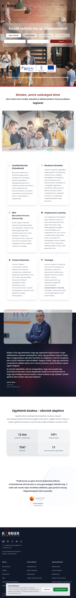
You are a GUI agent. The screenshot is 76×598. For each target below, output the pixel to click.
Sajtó (3, 578)
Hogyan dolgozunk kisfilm (34, 578)
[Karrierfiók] (67, 5)
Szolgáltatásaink (31, 566)
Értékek (4, 570)
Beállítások (47, 589)
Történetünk (5, 574)
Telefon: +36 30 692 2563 (9, 554)
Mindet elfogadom (60, 589)
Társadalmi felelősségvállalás (10, 582)
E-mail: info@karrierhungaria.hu (11, 551)
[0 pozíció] (61, 5)
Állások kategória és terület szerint (62, 582)
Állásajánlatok (56, 566)
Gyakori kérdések (32, 570)
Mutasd (61, 41)
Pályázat (4, 585)
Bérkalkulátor (31, 574)
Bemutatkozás (6, 566)
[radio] (13, 35)
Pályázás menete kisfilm (59, 578)
